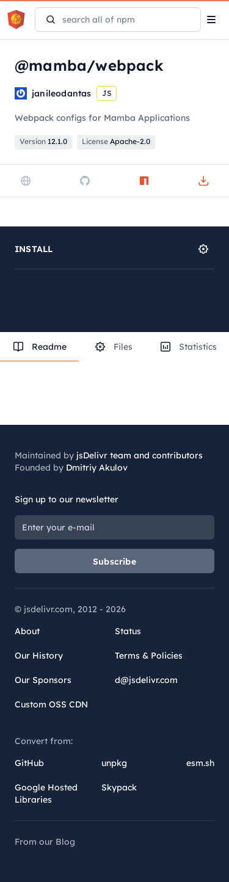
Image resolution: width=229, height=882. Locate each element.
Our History (39, 655)
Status (128, 631)
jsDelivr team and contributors (139, 455)
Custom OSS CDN (51, 704)
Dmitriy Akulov (97, 467)
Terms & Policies (149, 655)
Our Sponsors (43, 679)
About (27, 631)
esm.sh (200, 762)
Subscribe (114, 561)
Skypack (119, 787)
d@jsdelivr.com (146, 679)
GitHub (29, 762)
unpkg (114, 762)
